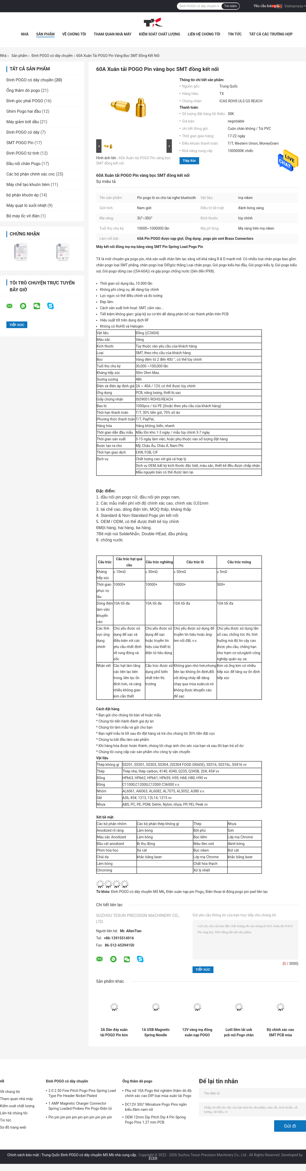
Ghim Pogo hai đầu (23, 111)
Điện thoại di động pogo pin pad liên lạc (237, 892)
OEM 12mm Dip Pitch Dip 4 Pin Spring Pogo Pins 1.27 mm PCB (155, 1119)
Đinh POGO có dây (23, 132)
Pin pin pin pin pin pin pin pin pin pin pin (80, 1117)
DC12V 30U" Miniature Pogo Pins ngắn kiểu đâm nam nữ (156, 1107)
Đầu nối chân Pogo (23, 163)
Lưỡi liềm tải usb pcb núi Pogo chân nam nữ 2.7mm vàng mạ (238, 1032)
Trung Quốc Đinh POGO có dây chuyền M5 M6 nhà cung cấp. (90, 1155)
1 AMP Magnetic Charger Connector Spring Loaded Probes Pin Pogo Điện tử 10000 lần (80, 1106)
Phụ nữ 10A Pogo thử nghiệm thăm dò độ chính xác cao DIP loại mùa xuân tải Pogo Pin (158, 1094)
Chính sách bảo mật (23, 1155)
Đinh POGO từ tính (22, 153)
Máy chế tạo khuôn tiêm (28, 184)
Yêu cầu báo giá (266, 6)
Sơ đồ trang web (13, 1127)
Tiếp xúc (189, 161)
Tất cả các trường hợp (270, 34)
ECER (153, 1158)
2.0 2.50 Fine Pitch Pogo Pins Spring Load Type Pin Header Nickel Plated (82, 1093)
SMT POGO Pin (19, 142)
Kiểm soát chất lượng (159, 34)
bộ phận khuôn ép (22, 195)
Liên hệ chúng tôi (204, 34)
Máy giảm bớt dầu (22, 121)
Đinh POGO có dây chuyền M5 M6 (137, 892)
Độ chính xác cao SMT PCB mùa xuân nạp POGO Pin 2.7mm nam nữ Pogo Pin (280, 1032)
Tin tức (235, 34)
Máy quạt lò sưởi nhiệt (26, 205)
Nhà (25, 34)
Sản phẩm (45, 34)
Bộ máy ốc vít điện (23, 216)
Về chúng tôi (74, 34)
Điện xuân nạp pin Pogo (185, 892)
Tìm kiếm (230, 6)
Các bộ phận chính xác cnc (30, 174)
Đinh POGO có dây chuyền (52, 56)
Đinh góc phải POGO (24, 100)
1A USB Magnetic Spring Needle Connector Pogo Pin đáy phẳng (156, 1032)
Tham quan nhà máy (112, 34)
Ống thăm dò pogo (23, 90)
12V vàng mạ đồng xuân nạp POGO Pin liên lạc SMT (197, 1032)
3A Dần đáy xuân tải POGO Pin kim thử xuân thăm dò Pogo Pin (114, 1032)
